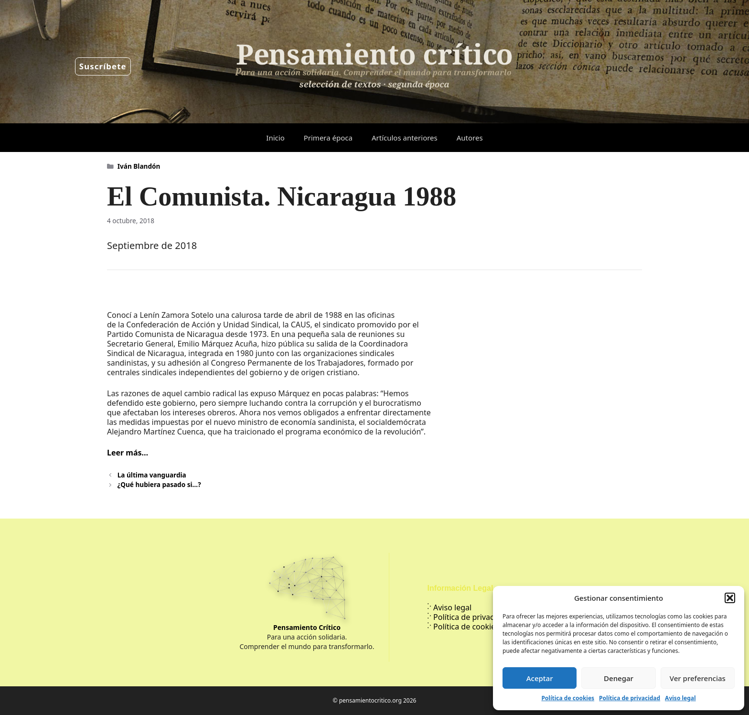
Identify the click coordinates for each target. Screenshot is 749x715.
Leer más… (127, 452)
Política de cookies (567, 698)
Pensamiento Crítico (307, 627)
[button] (730, 598)
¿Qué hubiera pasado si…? (159, 484)
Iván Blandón (139, 166)
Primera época (328, 137)
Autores (470, 137)
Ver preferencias (698, 678)
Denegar (618, 678)
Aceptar (539, 678)
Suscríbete (103, 66)
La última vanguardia (152, 474)
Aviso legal (680, 698)
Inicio (275, 137)
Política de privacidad (629, 698)
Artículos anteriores (405, 137)
